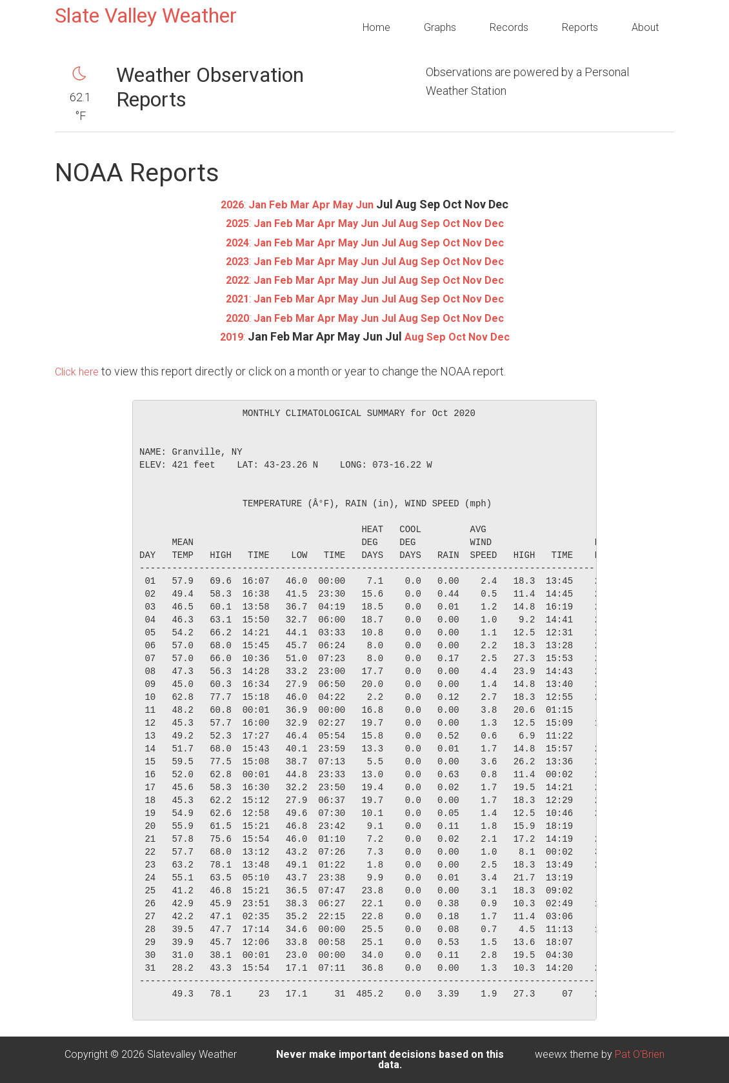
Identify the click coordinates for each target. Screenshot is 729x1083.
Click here (79, 371)
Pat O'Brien (639, 1054)
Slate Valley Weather (146, 15)
